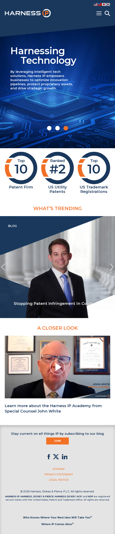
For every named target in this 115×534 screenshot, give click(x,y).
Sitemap (59, 469)
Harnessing (60, 55)
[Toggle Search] (107, 13)
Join (57, 440)
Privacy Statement (58, 474)
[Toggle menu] (99, 13)
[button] (49, 128)
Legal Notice (59, 479)
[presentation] (3, 267)
